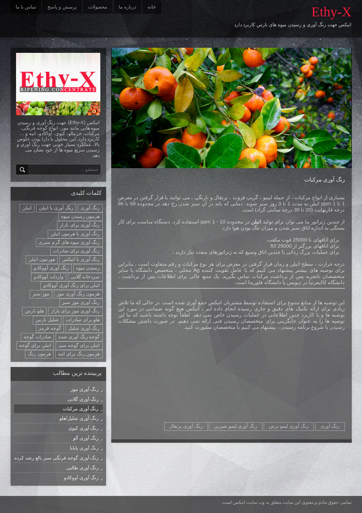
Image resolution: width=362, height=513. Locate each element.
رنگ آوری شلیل (84, 328)
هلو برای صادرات (83, 319)
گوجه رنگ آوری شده (79, 336)
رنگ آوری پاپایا (84, 448)
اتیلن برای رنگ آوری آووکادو (71, 285)
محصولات (97, 7)
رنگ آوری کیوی (83, 428)
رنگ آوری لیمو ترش (289, 426)
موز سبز (40, 293)
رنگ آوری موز (85, 389)
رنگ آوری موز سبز (81, 302)
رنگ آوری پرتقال (186, 426)
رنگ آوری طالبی (82, 467)
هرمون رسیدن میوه (80, 216)
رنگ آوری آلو (86, 438)
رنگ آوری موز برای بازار (75, 310)
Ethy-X (332, 11)
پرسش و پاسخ (62, 7)
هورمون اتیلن (41, 259)
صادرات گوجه (37, 336)
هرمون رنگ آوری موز (78, 293)
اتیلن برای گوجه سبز (79, 345)
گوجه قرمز (50, 328)
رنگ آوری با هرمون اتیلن (75, 233)
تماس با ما (26, 7)
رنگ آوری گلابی (83, 399)
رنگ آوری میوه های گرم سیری (69, 242)
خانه (151, 7)
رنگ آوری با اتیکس (81, 259)
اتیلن (255, 221)
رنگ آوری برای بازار (80, 225)
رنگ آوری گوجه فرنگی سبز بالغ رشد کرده (56, 457)
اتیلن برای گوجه (35, 345)
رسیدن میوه (88, 267)
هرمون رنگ (39, 353)
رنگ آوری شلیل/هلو (79, 418)
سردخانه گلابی (85, 276)
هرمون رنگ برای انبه (79, 353)
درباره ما (127, 7)
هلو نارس (34, 310)
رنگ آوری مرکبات (324, 179)
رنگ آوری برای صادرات (76, 250)
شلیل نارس (47, 319)
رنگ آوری (330, 426)
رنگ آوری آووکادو (51, 267)
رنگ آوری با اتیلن (56, 207)
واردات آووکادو (48, 276)
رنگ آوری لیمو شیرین (235, 426)
